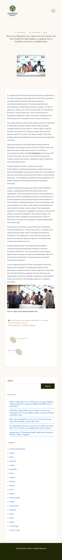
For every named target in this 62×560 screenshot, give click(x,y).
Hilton (24, 323)
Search (10, 381)
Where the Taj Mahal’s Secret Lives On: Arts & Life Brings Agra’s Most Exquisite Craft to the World (30, 420)
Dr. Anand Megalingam (33, 153)
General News (14, 498)
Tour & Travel (14, 530)
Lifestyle (12, 510)
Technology (13, 526)
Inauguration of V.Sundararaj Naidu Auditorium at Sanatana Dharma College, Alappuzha (31, 433)
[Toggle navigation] (53, 11)
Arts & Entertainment (17, 449)
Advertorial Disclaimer (20, 320)
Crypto (11, 465)
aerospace (35, 320)
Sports (11, 522)
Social (11, 518)
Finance (12, 481)
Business (21, 32)
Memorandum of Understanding (21, 325)
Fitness (12, 485)
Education (13, 469)
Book (11, 457)
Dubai (46, 320)
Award (11, 453)
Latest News (14, 506)
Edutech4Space (14, 323)
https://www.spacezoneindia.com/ (26, 311)
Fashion (12, 477)
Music (11, 514)
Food (11, 489)
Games (11, 494)
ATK (41, 320)
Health (11, 502)
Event (11, 473)
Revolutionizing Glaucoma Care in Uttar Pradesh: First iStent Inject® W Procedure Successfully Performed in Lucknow (31, 427)
